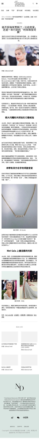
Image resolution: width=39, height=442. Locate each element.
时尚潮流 (27, 10)
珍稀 (7, 10)
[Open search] (30, 3)
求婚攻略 (22, 315)
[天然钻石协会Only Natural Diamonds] (19, 3)
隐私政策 (26, 426)
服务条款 (12, 426)
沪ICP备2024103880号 (22, 432)
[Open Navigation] (5, 3)
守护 (13, 10)
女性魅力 (16, 315)
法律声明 (19, 426)
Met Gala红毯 (9, 315)
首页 (3, 17)
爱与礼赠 (19, 10)
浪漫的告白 (30, 315)
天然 (2, 10)
